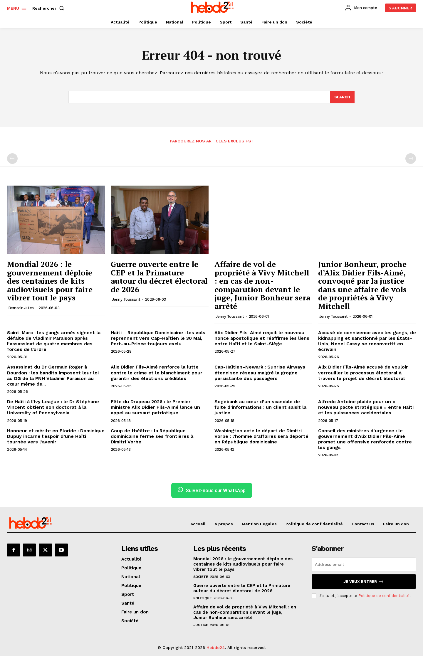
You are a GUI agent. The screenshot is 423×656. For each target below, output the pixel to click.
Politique (202, 598)
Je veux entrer (363, 581)
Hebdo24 (216, 647)
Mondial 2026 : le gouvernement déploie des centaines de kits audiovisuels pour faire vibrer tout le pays (50, 280)
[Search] (342, 97)
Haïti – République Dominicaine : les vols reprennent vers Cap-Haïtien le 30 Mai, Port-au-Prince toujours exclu (158, 338)
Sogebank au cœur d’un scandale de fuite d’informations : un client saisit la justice (260, 407)
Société (200, 577)
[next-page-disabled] (410, 158)
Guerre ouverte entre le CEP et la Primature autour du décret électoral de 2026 (159, 276)
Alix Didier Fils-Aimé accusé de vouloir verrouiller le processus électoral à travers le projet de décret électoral (363, 372)
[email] (364, 564)
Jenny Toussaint (126, 299)
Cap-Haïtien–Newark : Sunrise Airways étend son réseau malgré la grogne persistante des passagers (259, 372)
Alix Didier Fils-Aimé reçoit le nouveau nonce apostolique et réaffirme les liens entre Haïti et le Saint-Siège (261, 338)
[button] (49, 8)
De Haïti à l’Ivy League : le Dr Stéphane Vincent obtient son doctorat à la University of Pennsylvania (53, 407)
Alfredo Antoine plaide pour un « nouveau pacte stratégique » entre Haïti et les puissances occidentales (366, 407)
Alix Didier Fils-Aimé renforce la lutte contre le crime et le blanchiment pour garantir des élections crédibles (156, 372)
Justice (200, 625)
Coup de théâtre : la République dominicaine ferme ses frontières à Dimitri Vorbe (152, 436)
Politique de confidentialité (383, 595)
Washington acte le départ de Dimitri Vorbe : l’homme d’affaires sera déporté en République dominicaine (261, 436)
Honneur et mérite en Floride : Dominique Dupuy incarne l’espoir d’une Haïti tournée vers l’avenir (56, 436)
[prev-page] (12, 158)
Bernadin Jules (21, 308)
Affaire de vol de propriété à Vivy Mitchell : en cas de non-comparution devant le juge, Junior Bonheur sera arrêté (262, 285)
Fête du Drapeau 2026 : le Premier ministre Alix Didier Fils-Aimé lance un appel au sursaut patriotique (155, 407)
